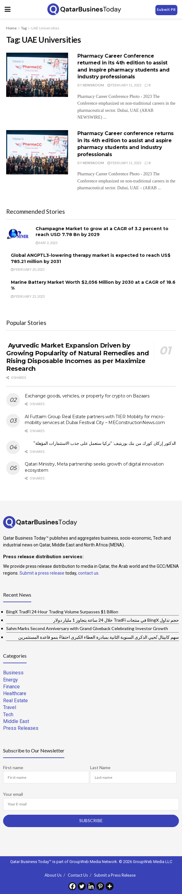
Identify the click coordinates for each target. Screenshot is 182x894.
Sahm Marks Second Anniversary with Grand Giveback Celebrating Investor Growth (87, 628)
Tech (8, 714)
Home (11, 28)
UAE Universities (45, 28)
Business (13, 673)
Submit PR (166, 9)
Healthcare (14, 693)
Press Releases (20, 728)
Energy (10, 680)
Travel (9, 707)
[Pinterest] (100, 886)
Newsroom (93, 85)
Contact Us (78, 875)
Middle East (16, 721)
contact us (88, 573)
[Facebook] (72, 886)
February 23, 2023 (28, 296)
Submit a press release (42, 573)
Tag (24, 28)
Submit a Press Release (115, 875)
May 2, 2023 (46, 243)
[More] (110, 886)
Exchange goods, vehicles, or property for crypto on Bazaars (87, 396)
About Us (53, 875)
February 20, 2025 (28, 269)
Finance (11, 687)
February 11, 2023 (124, 85)
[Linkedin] (91, 886)
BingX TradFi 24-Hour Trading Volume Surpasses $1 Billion (62, 611)
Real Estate (15, 700)
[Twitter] (82, 886)
